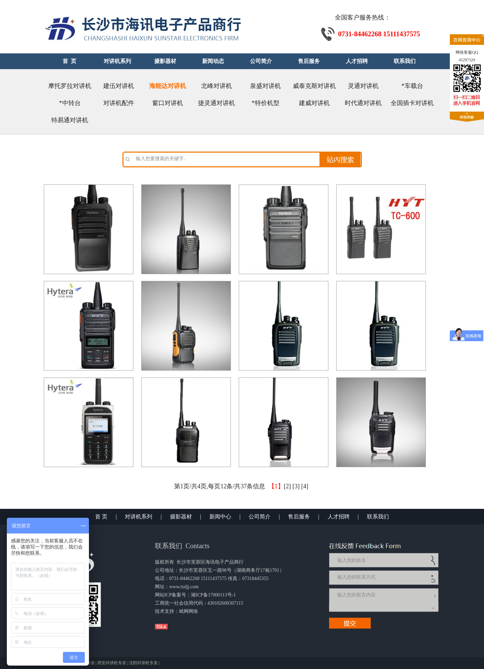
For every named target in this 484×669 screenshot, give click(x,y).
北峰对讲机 (216, 85)
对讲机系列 (138, 516)
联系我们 (378, 516)
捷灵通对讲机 (216, 103)
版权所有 (164, 562)
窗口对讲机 (167, 103)
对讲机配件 (118, 103)
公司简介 (260, 516)
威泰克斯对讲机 (314, 85)
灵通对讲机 (363, 85)
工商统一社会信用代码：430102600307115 (199, 603)
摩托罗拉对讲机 (69, 85)
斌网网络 (188, 611)
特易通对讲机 (69, 120)
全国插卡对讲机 (412, 103)
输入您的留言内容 (385, 600)
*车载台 (412, 85)
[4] (305, 486)
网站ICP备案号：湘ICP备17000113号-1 (195, 594)
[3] (296, 486)
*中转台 (70, 103)
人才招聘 (339, 516)
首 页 (101, 516)
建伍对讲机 (118, 85)
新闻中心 (220, 516)
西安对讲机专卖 (111, 662)
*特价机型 (265, 103)
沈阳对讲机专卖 (143, 662)
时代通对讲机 (363, 103)
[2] (287, 486)
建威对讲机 (314, 103)
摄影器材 (181, 516)
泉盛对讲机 (265, 85)
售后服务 (299, 516)
